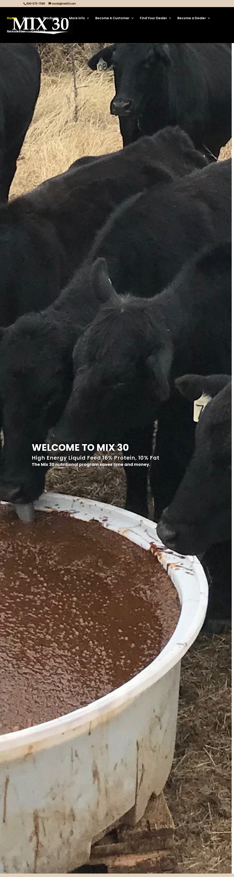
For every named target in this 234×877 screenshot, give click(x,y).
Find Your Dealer (153, 19)
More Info (77, 19)
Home (12, 19)
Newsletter (16, 32)
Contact (38, 32)
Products (51, 19)
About (27, 19)
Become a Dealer (191, 19)
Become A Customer (112, 19)
